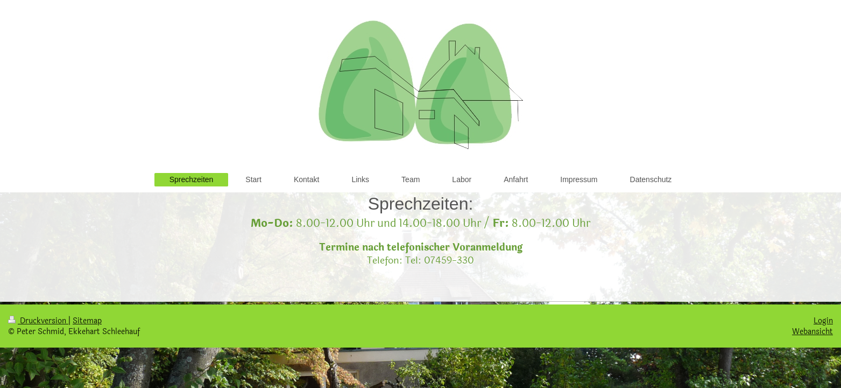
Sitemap (87, 321)
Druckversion (38, 321)
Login (823, 321)
